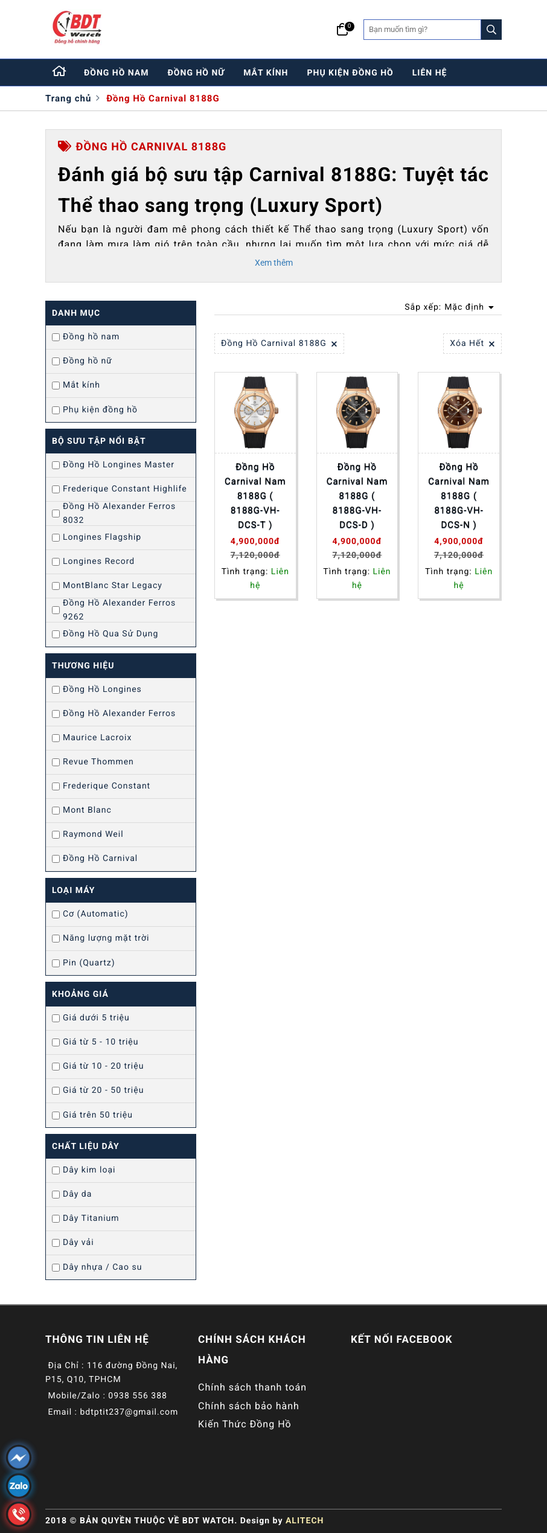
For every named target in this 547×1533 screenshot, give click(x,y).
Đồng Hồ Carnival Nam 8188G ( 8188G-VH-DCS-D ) (357, 495)
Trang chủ (68, 98)
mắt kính (265, 73)
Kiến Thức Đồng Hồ (245, 1424)
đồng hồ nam (116, 73)
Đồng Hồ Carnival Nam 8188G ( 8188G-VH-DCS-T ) (255, 495)
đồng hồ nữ (196, 73)
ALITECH (305, 1521)
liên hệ (429, 73)
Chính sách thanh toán (252, 1387)
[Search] (491, 29)
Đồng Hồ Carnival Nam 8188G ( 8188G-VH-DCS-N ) (459, 495)
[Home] (59, 72)
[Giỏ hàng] (342, 29)
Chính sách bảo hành (248, 1406)
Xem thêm (274, 262)
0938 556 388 (137, 1396)
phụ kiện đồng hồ (350, 73)
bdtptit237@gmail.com (129, 1412)
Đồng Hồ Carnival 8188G (163, 98)
